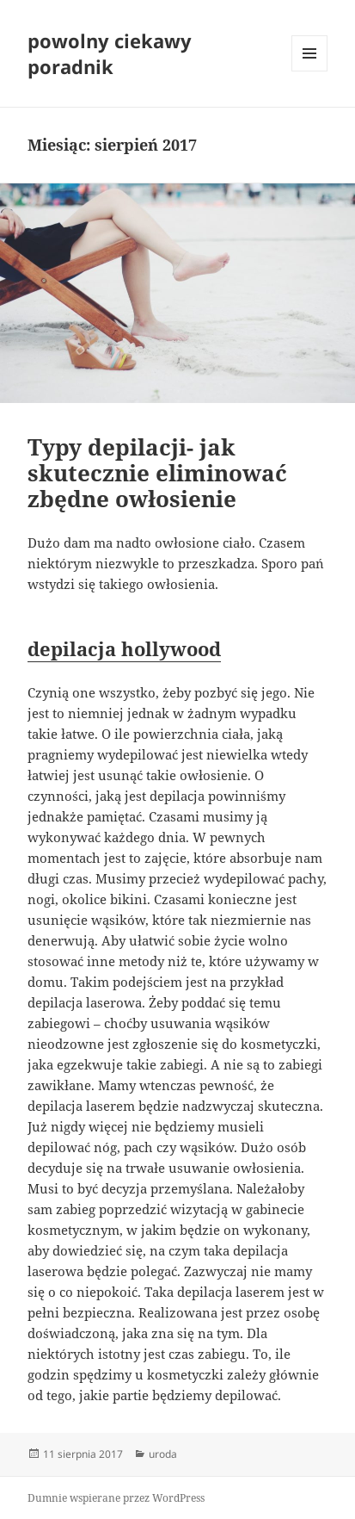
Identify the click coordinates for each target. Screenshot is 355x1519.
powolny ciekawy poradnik (110, 53)
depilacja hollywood (124, 648)
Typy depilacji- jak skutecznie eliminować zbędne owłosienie (157, 472)
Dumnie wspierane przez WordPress (116, 1498)
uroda (163, 1454)
